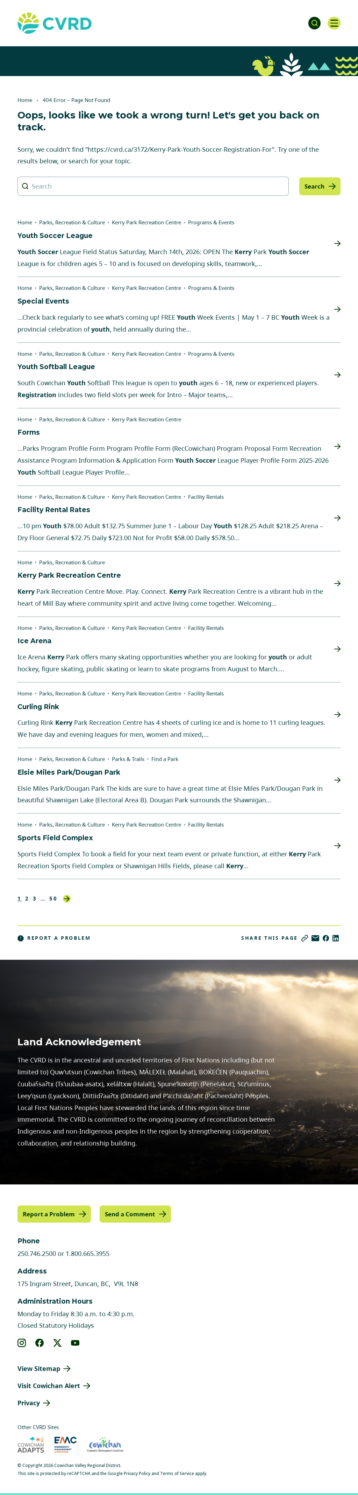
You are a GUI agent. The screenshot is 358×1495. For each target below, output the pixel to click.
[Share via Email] (315, 938)
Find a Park (164, 758)
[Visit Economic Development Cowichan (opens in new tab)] (105, 1444)
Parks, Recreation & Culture (72, 222)
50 (53, 898)
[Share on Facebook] (326, 938)
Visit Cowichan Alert (48, 1385)
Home (24, 99)
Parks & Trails (128, 758)
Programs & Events (211, 222)
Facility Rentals (206, 496)
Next (67, 899)
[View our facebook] (39, 1342)
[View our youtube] (75, 1342)
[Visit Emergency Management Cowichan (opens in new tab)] (66, 1444)
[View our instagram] (21, 1342)
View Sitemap (38, 1368)
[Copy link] (305, 938)
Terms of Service (177, 1473)
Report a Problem (54, 938)
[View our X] (57, 1342)
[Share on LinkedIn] (336, 938)
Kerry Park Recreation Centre (146, 222)
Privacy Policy (137, 1473)
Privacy (28, 1402)
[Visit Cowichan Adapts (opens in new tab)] (30, 1444)
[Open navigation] (334, 23)
